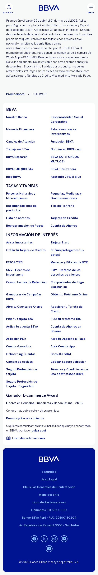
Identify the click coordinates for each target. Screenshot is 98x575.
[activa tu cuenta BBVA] (22, 326)
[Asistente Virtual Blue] (66, 176)
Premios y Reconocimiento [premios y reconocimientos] (25, 418)
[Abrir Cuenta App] (63, 346)
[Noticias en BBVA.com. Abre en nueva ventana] (66, 149)
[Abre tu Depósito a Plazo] (68, 339)
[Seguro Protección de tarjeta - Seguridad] (27, 383)
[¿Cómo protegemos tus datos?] (71, 252)
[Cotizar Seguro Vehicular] (68, 361)
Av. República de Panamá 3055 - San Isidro (49, 525)
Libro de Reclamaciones (49, 502)
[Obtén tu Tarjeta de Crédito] (25, 250)
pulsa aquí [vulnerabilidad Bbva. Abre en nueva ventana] (39, 430)
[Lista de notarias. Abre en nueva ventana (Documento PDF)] (18, 218)
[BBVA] (49, 459)
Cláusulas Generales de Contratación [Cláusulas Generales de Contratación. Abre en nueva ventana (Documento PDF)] (49, 487)
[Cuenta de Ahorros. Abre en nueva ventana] (64, 225)
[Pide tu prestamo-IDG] (66, 319)
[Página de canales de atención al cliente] (20, 141)
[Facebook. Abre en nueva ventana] (34, 539)
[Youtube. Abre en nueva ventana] (49, 549)
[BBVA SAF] (71, 159)
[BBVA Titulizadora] (63, 169)
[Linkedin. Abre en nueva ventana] (64, 539)
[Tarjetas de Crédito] (64, 218)
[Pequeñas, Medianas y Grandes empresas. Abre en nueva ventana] (71, 195)
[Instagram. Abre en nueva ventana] (54, 539)
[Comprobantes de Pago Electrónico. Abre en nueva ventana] (71, 284)
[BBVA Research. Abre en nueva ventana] (16, 157)
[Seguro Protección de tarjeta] (27, 371)
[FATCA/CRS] (14, 262)
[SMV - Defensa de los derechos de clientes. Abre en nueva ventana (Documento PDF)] (71, 272)
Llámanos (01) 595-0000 (49, 510)
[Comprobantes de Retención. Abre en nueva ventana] (26, 282)
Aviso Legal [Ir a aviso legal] (49, 479)
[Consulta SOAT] (61, 354)
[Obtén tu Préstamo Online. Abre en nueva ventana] (69, 294)
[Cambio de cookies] (19, 361)
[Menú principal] (91, 8)
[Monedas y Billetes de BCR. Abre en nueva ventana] (69, 262)
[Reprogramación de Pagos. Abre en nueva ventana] (24, 225)
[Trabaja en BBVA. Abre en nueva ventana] (17, 149)
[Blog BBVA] (13, 176)
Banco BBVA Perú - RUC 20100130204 (49, 517)
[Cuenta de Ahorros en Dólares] (71, 328)
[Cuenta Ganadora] (18, 346)
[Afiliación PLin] (16, 339)
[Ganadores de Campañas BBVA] (27, 296)
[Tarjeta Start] (60, 242)
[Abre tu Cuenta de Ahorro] (24, 306)
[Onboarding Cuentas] (20, 354)
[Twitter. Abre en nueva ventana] (44, 539)
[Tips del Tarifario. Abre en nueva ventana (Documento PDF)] (62, 206)
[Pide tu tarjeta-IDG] (19, 319)
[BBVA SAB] (19, 169)
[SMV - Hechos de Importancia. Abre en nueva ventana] (27, 272)
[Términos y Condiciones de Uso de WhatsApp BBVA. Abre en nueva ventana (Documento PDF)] (71, 371)
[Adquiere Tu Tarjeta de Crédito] (71, 309)
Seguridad (49, 472)
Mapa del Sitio (49, 494)
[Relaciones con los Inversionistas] (71, 131)
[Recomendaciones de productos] (27, 208)
